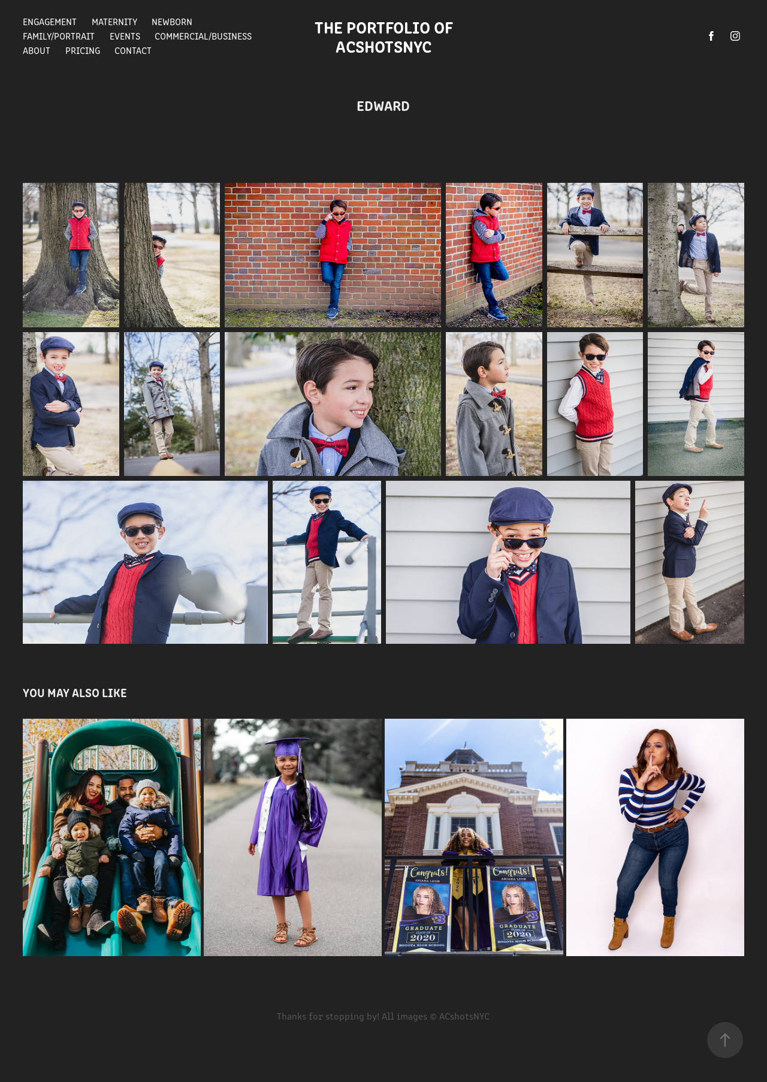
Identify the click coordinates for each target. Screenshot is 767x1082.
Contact (133, 50)
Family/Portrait (59, 35)
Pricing (82, 50)
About (36, 50)
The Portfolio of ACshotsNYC (387, 36)
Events (125, 35)
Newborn (172, 21)
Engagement (50, 21)
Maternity (114, 21)
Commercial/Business (203, 35)
